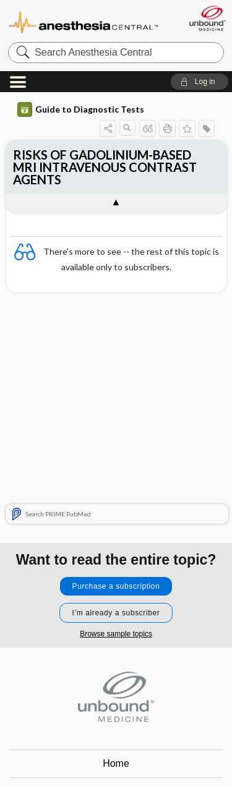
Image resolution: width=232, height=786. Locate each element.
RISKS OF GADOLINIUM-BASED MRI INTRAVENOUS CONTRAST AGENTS (105, 167)
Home (116, 763)
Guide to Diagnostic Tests (80, 109)
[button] (199, 82)
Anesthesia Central (83, 21)
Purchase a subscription (116, 586)
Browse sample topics (116, 634)
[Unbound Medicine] (207, 18)
